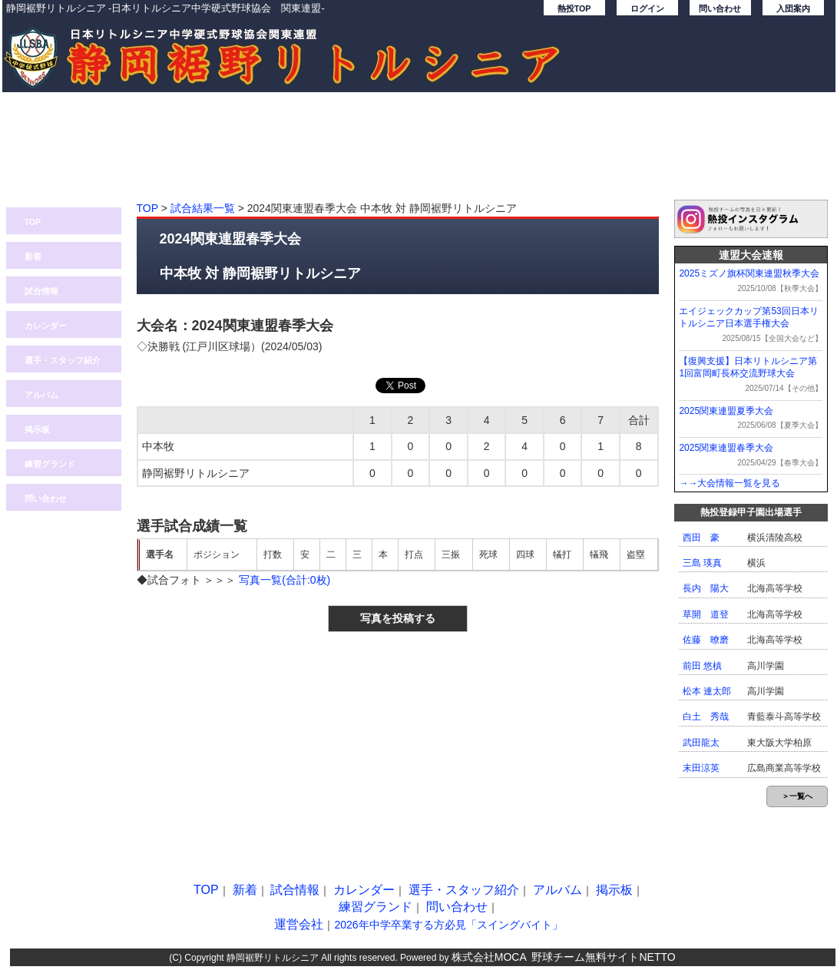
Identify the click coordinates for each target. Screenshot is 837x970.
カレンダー (46, 325)
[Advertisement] (419, 153)
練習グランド (50, 463)
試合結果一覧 (202, 208)
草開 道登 (706, 614)
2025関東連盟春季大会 (726, 447)
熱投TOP (574, 8)
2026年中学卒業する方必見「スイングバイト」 (448, 925)
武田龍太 (701, 742)
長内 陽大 (706, 588)
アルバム (41, 394)
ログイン (647, 8)
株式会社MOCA (489, 957)
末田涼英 (701, 768)
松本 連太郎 (707, 691)
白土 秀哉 (706, 716)
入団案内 (793, 8)
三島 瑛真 (702, 563)
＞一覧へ (797, 796)
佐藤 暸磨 (706, 639)
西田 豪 (701, 537)
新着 (33, 256)
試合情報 (41, 291)
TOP (33, 222)
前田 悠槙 (702, 665)
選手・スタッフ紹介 (63, 360)
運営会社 (298, 924)
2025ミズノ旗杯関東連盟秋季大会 (749, 273)
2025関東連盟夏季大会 (726, 411)
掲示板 (37, 429)
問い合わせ (720, 8)
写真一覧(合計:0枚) (284, 580)
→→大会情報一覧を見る (729, 483)
